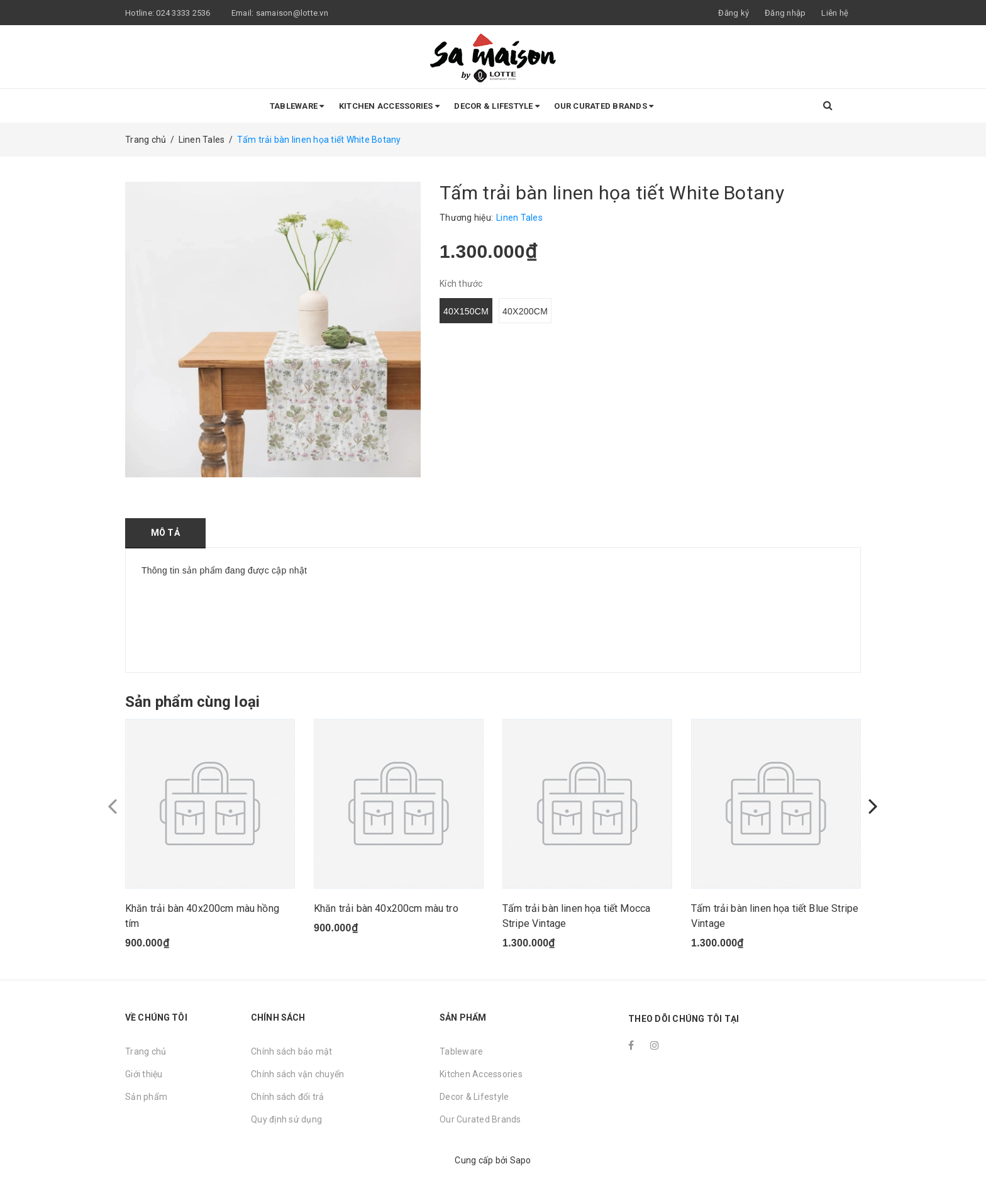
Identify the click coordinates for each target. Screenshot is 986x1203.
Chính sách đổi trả (287, 1097)
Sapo (520, 1160)
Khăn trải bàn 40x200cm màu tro (386, 908)
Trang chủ (145, 1051)
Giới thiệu (144, 1074)
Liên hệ (834, 13)
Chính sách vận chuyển (297, 1074)
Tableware (297, 106)
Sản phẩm (146, 1097)
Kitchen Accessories (389, 106)
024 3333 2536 (184, 13)
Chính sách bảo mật (292, 1051)
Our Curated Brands (603, 106)
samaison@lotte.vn (292, 13)
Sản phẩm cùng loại (192, 702)
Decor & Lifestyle (497, 106)
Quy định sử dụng (286, 1119)
